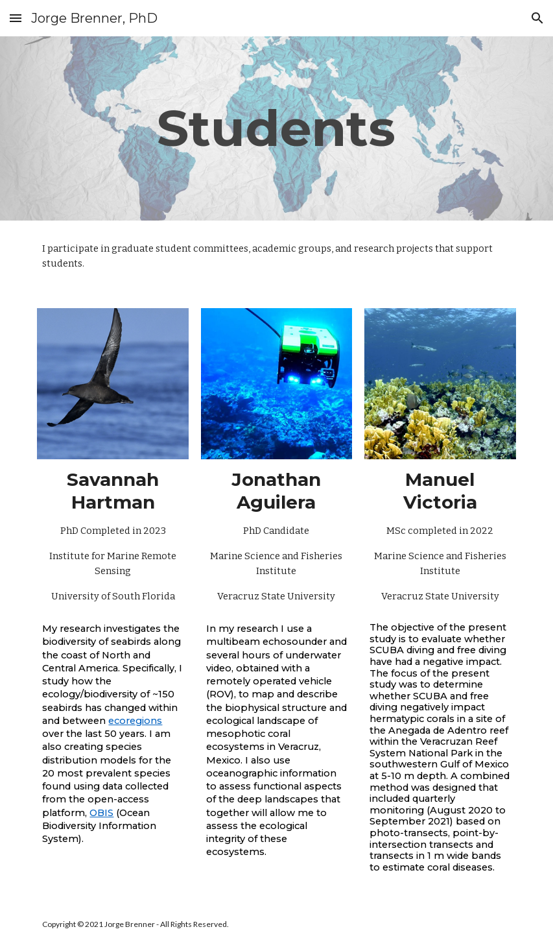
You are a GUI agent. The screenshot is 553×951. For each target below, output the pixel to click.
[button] (15, 18)
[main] (276, 128)
